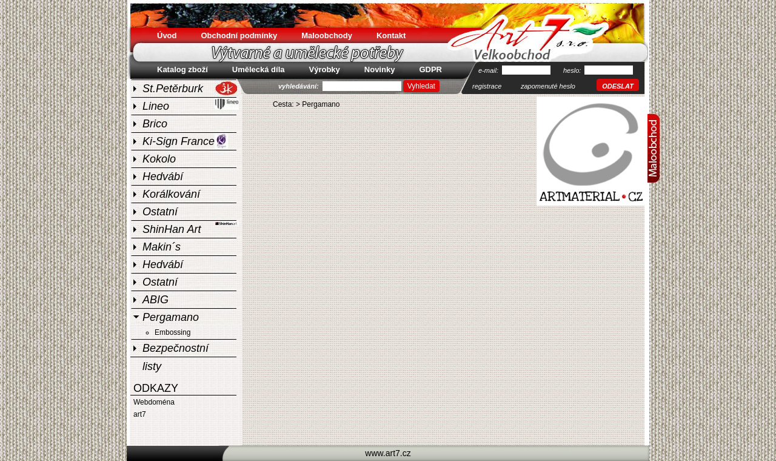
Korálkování (171, 194)
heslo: (573, 70)
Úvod (167, 35)
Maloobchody (326, 35)
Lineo (190, 104)
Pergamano (170, 317)
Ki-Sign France (185, 141)
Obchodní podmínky (239, 35)
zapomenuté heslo (548, 86)
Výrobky (324, 69)
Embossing (172, 332)
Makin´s (161, 247)
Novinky (379, 69)
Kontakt (391, 35)
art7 (139, 414)
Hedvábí (162, 176)
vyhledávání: (299, 86)
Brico (154, 124)
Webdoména (154, 402)
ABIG (155, 300)
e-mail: (489, 70)
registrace (486, 86)
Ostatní (160, 212)
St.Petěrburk (190, 88)
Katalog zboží (182, 69)
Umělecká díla (258, 69)
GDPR (430, 69)
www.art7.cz (387, 453)
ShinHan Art (190, 227)
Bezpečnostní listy (175, 349)
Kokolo (159, 159)
